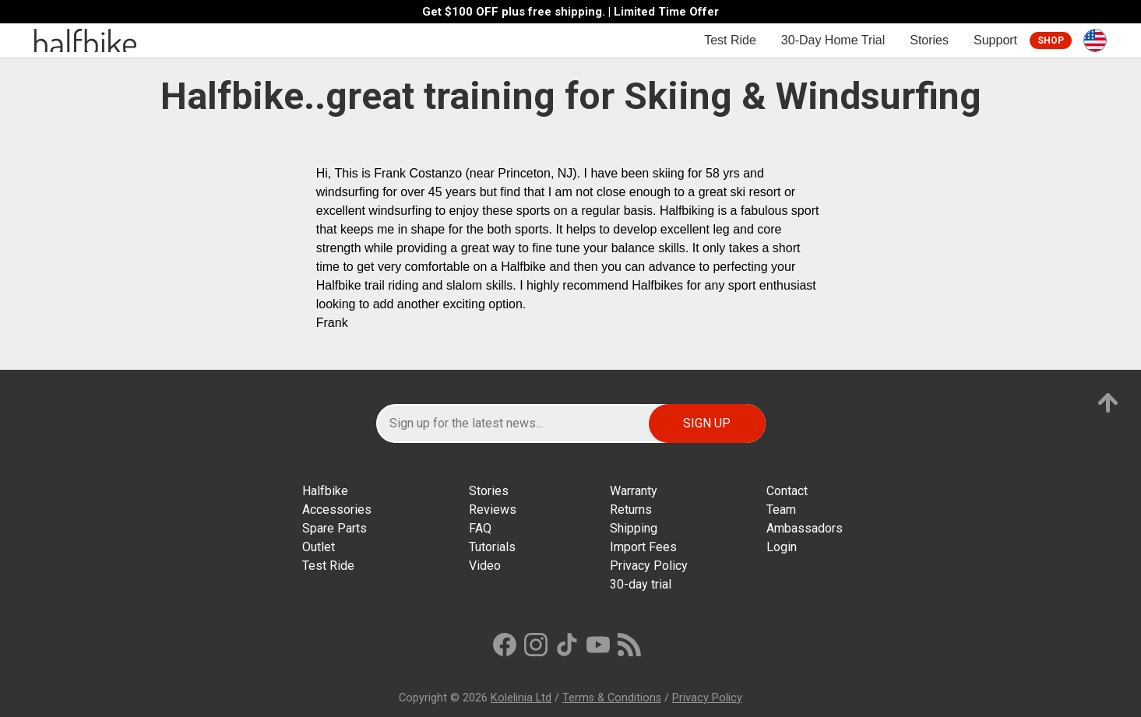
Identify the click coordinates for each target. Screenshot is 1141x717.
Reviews (492, 509)
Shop (1050, 40)
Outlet (318, 547)
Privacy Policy (649, 565)
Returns (631, 509)
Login (781, 547)
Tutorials (492, 547)
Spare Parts (334, 528)
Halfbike (325, 490)
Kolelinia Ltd (521, 698)
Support (995, 40)
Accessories (337, 509)
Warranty (633, 490)
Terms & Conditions (611, 698)
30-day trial (640, 584)
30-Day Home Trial (833, 40)
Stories (929, 40)
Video (485, 565)
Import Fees (643, 547)
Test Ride (730, 40)
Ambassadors (804, 528)
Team (781, 509)
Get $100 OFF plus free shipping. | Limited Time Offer (570, 12)
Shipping (633, 528)
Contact (787, 490)
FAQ (480, 528)
